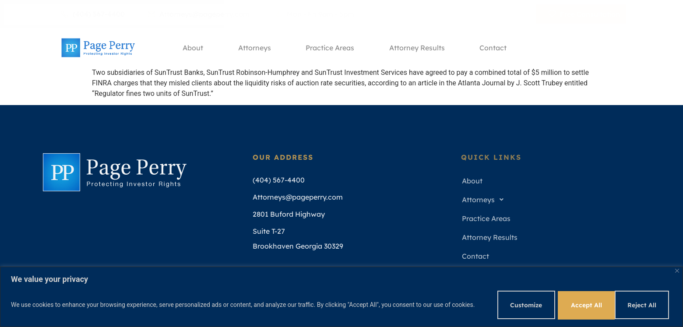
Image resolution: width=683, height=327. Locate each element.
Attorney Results (417, 47)
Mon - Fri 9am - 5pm (314, 14)
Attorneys (254, 47)
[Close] (677, 270)
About (193, 47)
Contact (493, 47)
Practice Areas (330, 47)
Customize (519, 305)
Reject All (581, 305)
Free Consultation (584, 14)
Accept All (642, 305)
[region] (341, 296)
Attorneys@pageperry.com (199, 14)
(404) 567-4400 (93, 14)
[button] (549, 199)
